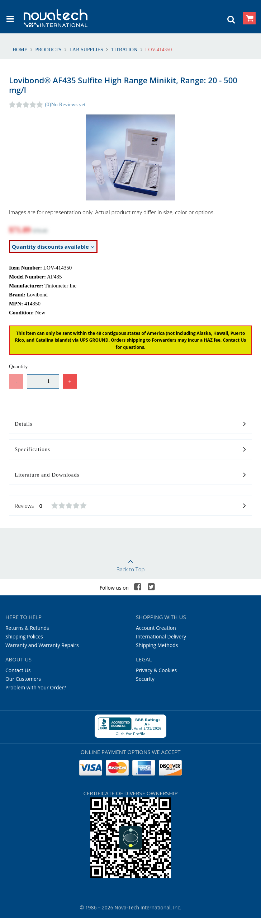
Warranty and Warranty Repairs (42, 645)
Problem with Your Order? (35, 687)
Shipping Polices (24, 636)
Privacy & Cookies (156, 670)
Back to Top (130, 563)
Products (48, 49)
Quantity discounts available (53, 246)
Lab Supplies (86, 49)
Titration (124, 49)
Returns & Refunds (27, 627)
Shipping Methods (157, 645)
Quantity (18, 366)
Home (21, 49)
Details (130, 424)
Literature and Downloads (130, 475)
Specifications (130, 449)
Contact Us (18, 670)
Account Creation (156, 627)
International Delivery (161, 636)
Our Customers (23, 678)
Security (145, 678)
